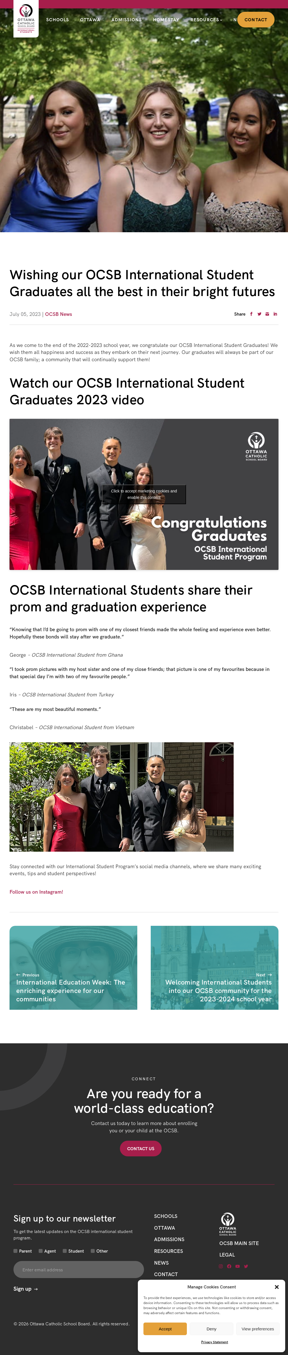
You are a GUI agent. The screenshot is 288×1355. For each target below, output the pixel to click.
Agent (50, 1251)
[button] (277, 1287)
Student (76, 1251)
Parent (25, 1251)
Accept (165, 1328)
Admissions (127, 19)
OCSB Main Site (239, 1243)
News (161, 1263)
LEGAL (227, 1254)
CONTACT (166, 1274)
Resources (205, 19)
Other (102, 1251)
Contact (256, 19)
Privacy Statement (214, 1342)
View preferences (258, 1328)
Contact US (140, 1148)
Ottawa (90, 19)
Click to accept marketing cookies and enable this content (144, 494)
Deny (211, 1328)
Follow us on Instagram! (36, 892)
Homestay (166, 19)
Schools (57, 19)
